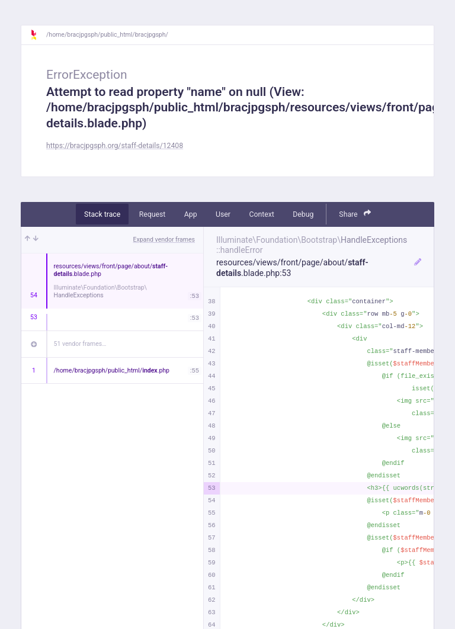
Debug (303, 214)
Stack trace (102, 214)
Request (152, 214)
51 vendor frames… (80, 344)
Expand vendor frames (164, 239)
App (190, 214)
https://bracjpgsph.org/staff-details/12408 (114, 146)
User (223, 214)
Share (355, 213)
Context (261, 214)
